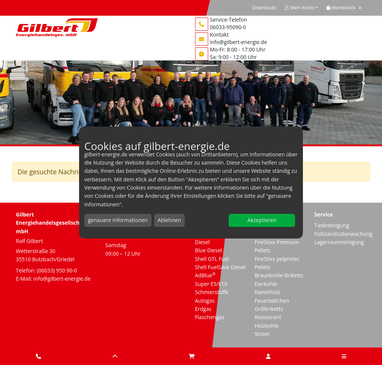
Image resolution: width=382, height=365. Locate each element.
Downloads (264, 7)
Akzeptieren (261, 220)
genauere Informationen (118, 220)
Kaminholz (267, 292)
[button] (344, 8)
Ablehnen (169, 220)
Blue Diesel (208, 250)
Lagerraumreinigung (339, 242)
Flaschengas (210, 317)
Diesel (202, 242)
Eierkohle (265, 283)
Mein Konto (299, 7)
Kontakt (219, 34)
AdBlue (205, 275)
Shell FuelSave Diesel (220, 267)
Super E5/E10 (211, 283)
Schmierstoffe (212, 292)
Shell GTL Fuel (212, 258)
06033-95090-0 (228, 27)
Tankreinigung (331, 225)
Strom (261, 333)
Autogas (205, 300)
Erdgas (203, 308)
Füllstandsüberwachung (343, 233)
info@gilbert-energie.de (238, 42)
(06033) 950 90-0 (57, 270)
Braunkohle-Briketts (278, 275)
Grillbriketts (268, 308)
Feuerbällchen (271, 300)
